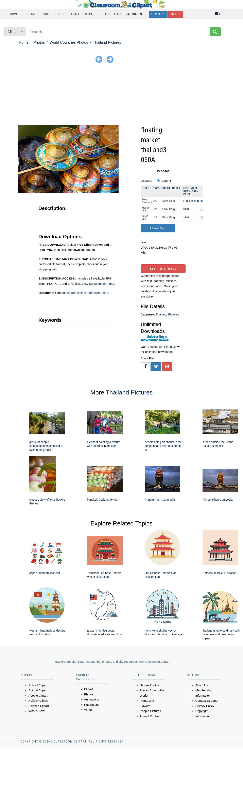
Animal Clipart (38, 690)
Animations (91, 699)
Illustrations (92, 704)
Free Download (147, 201)
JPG (155, 200)
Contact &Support (207, 700)
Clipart (30, 14)
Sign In (176, 14)
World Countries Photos (69, 42)
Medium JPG (146, 209)
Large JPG (145, 217)
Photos (39, 42)
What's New (37, 711)
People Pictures (150, 711)
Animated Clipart (83, 14)
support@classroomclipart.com (87, 292)
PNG (45, 14)
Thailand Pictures (107, 42)
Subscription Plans (159, 346)
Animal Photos (149, 716)
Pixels (166, 188)
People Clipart (38, 695)
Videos (88, 709)
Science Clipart (39, 706)
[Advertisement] (121, 94)
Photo (59, 14)
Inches (176, 188)
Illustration (112, 14)
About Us (201, 685)
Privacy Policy (204, 706)
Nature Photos (149, 685)
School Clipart (38, 685)
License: (146, 180)
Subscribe (158, 14)
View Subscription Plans (98, 283)
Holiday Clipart (38, 700)
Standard (166, 180)
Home (14, 14)
